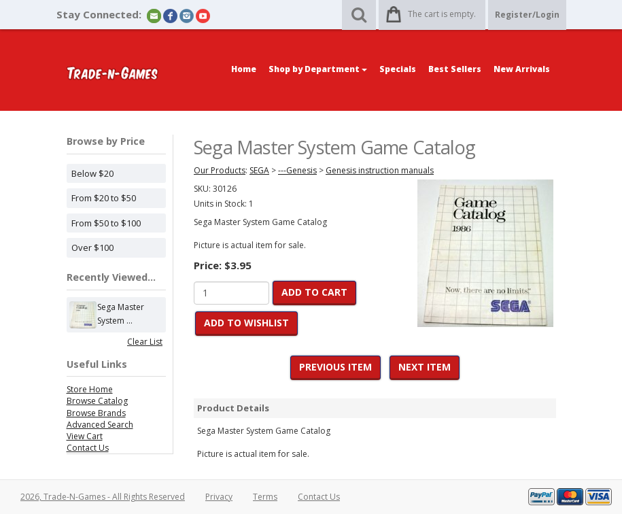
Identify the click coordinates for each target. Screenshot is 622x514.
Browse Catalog (97, 401)
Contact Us (88, 447)
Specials (397, 69)
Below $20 (92, 173)
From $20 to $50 (103, 198)
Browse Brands (96, 413)
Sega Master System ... (120, 314)
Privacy (218, 496)
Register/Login (527, 14)
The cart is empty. (442, 14)
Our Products (219, 170)
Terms (265, 496)
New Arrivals (522, 69)
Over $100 (92, 247)
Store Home (90, 389)
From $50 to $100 (106, 223)
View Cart (85, 436)
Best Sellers (454, 69)
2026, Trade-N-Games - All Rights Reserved (102, 496)
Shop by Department (318, 69)
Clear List (144, 341)
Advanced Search (100, 424)
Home (243, 69)
